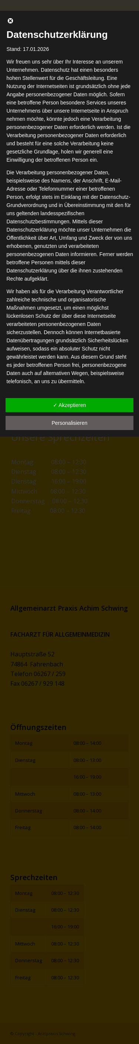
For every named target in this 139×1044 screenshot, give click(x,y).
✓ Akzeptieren (69, 405)
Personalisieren (69, 423)
